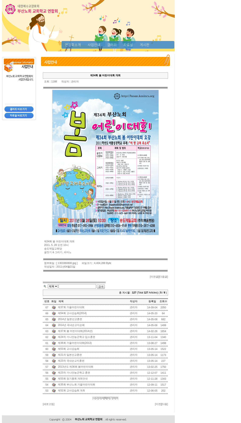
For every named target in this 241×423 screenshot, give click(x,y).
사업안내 (94, 44)
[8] (114, 397)
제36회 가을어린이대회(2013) (75, 342)
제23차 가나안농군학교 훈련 (74, 372)
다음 (164, 404)
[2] (96, 397)
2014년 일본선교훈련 (70, 319)
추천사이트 (73, 51)
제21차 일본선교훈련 (70, 354)
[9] (116, 397)
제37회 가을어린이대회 (71, 307)
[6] (108, 397)
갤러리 (112, 44)
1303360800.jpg (67, 263)
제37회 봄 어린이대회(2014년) (75, 331)
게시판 (144, 44)
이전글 (154, 276)
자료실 (128, 44)
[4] (102, 397)
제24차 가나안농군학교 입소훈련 (76, 337)
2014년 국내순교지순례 (71, 325)
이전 (158, 404)
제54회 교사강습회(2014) (72, 313)
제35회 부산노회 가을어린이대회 (76, 384)
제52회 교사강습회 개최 (71, 390)
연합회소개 (73, 44)
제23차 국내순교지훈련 (71, 360)
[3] (99, 397)
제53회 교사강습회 (68, 348)
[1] (93, 397)
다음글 (163, 276)
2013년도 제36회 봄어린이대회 (75, 366)
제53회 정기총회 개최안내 (73, 378)
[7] (111, 397)
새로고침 (48, 404)
